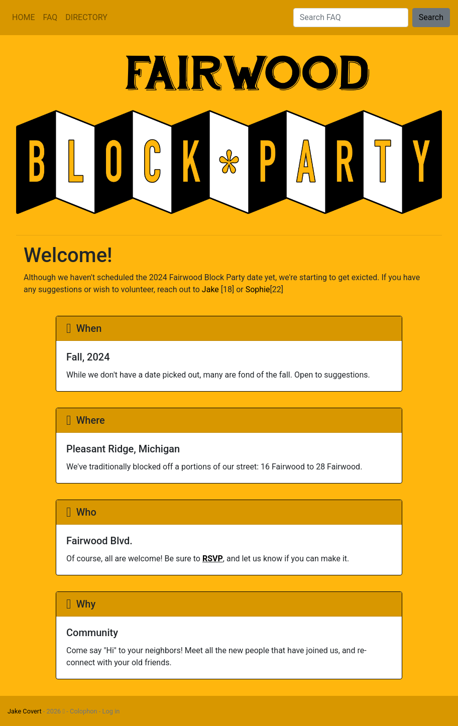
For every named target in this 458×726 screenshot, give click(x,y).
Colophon (83, 711)
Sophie (258, 289)
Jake (210, 289)
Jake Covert (25, 711)
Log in (111, 711)
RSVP (212, 558)
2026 (56, 711)
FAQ (50, 17)
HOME (23, 17)
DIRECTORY (86, 17)
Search (431, 17)
